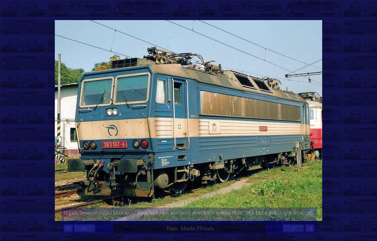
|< (68, 228)
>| (310, 228)
